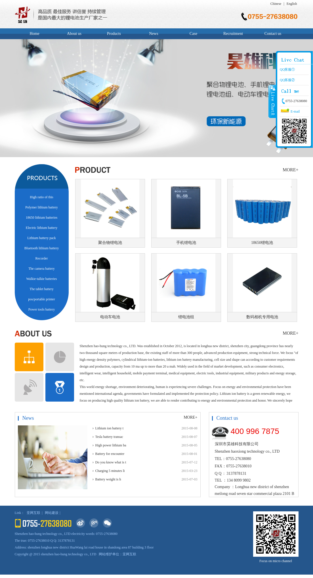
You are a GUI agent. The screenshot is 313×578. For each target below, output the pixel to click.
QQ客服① (287, 69)
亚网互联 (33, 513)
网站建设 (51, 513)
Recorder (41, 258)
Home (34, 33)
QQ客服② (287, 80)
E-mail (290, 111)
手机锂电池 (186, 243)
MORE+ (290, 169)
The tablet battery (42, 289)
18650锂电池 (262, 243)
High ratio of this (41, 197)
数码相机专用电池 (262, 317)
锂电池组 (186, 317)
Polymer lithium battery (41, 207)
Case (193, 33)
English (292, 4)
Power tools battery (41, 309)
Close (272, 101)
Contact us (273, 33)
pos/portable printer (41, 299)
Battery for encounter (110, 454)
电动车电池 (110, 317)
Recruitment (233, 33)
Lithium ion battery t (109, 428)
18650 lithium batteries (41, 218)
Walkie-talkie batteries (41, 279)
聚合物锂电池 (110, 243)
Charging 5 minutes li (110, 471)
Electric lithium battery (41, 228)
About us (74, 33)
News (153, 33)
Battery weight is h (108, 479)
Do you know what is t (110, 462)
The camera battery (41, 269)
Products (114, 33)
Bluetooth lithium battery (41, 248)
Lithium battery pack (41, 238)
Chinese (276, 4)
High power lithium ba (110, 445)
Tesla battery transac (109, 437)
